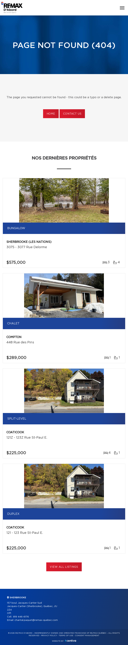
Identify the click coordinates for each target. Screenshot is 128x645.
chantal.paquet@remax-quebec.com (36, 620)
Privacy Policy (49, 635)
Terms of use (66, 635)
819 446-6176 (21, 617)
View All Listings (64, 567)
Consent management (87, 635)
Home (51, 114)
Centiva (70, 640)
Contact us (72, 114)
